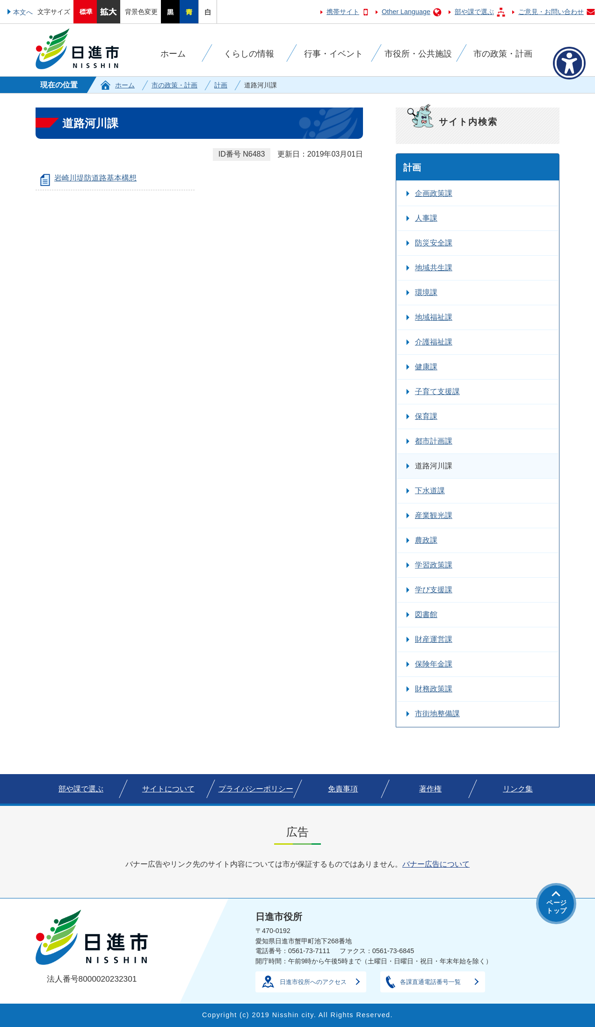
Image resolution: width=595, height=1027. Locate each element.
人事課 (426, 218)
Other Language (406, 11)
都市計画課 (433, 441)
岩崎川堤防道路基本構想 (95, 178)
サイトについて (168, 789)
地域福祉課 (433, 317)
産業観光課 (433, 515)
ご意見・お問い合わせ (551, 11)
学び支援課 (433, 590)
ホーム (125, 85)
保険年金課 (433, 664)
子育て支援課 (437, 391)
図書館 (426, 614)
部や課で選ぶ (474, 11)
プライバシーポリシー (255, 789)
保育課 (426, 416)
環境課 (426, 292)
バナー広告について (436, 864)
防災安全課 (433, 243)
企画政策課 (433, 193)
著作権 (430, 789)
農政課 (426, 540)
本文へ (23, 12)
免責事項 (343, 789)
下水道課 (430, 491)
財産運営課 (433, 639)
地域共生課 (433, 268)
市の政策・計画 (174, 85)
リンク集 (518, 789)
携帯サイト (343, 11)
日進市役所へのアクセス (313, 981)
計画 (220, 85)
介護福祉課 (433, 342)
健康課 (426, 367)
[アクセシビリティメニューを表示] (569, 63)
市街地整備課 (437, 714)
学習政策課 (433, 565)
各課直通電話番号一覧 (430, 981)
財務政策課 (433, 689)
